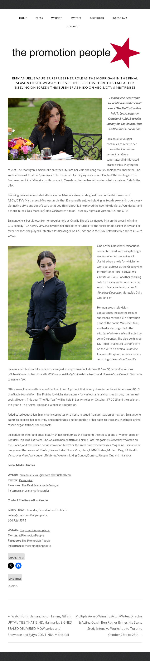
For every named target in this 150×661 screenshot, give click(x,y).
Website (56, 18)
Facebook (97, 18)
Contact (73, 26)
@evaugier (25, 480)
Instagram (120, 18)
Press (39, 18)
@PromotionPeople (31, 535)
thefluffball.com (61, 475)
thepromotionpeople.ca (35, 530)
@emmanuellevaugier (35, 490)
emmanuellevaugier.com (35, 475)
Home (23, 18)
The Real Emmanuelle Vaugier (40, 485)
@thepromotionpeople (36, 545)
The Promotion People (36, 540)
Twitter (76, 18)
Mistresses (32, 200)
